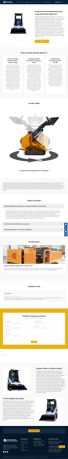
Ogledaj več (6, 272)
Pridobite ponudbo (42, 41)
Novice (38, 2)
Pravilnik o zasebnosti (44, 457)
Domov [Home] (17, 2)
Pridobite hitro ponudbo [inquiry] (34, 430)
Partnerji (22, 445)
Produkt (22, 2)
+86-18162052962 (40, 444)
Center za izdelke (24, 441)
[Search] (57, 2)
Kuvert (31, 2)
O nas (34, 2)
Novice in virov (24, 447)
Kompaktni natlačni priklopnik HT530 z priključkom (34, 170)
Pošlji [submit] (34, 341)
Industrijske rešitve (24, 443)
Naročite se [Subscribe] (62, 446)
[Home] (8, 2)
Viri (42, 2)
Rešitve (27, 2)
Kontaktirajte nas (47, 2)
